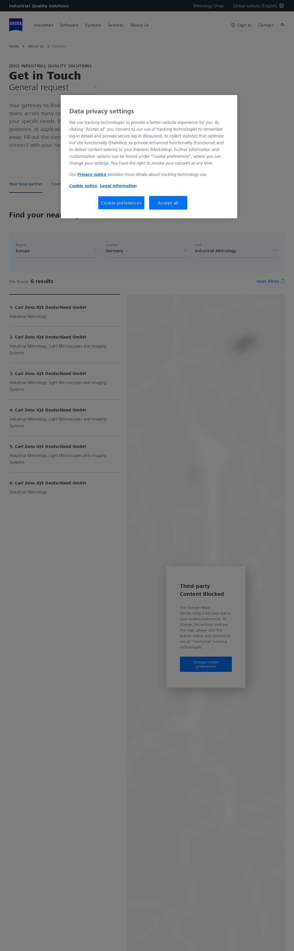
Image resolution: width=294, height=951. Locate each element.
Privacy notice (91, 174)
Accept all (168, 203)
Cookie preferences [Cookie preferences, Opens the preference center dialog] (121, 203)
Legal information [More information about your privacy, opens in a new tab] (118, 185)
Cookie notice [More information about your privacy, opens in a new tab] (83, 185)
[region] (149, 156)
